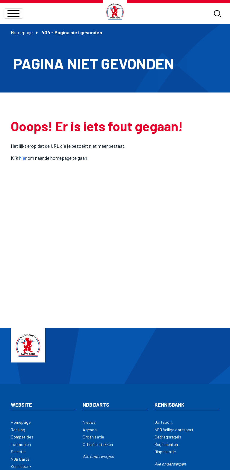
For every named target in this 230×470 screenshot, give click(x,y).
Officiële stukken (98, 444)
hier (23, 158)
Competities (22, 436)
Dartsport (164, 422)
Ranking (18, 429)
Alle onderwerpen (98, 456)
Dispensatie (165, 451)
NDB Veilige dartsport (174, 429)
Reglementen (166, 444)
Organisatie (93, 436)
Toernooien (21, 444)
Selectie (18, 451)
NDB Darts (20, 459)
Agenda (90, 429)
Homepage (22, 32)
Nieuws (89, 422)
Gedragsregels (168, 436)
